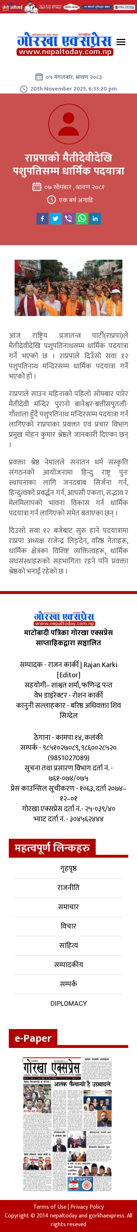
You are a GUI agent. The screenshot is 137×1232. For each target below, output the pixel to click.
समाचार (68, 907)
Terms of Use (49, 1207)
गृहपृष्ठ (68, 868)
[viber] (69, 218)
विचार (68, 926)
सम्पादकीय (68, 965)
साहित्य (68, 946)
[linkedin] (95, 218)
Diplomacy (68, 1003)
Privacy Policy (87, 1207)
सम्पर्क (68, 984)
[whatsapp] (82, 218)
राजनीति (68, 888)
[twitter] (55, 218)
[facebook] (42, 218)
